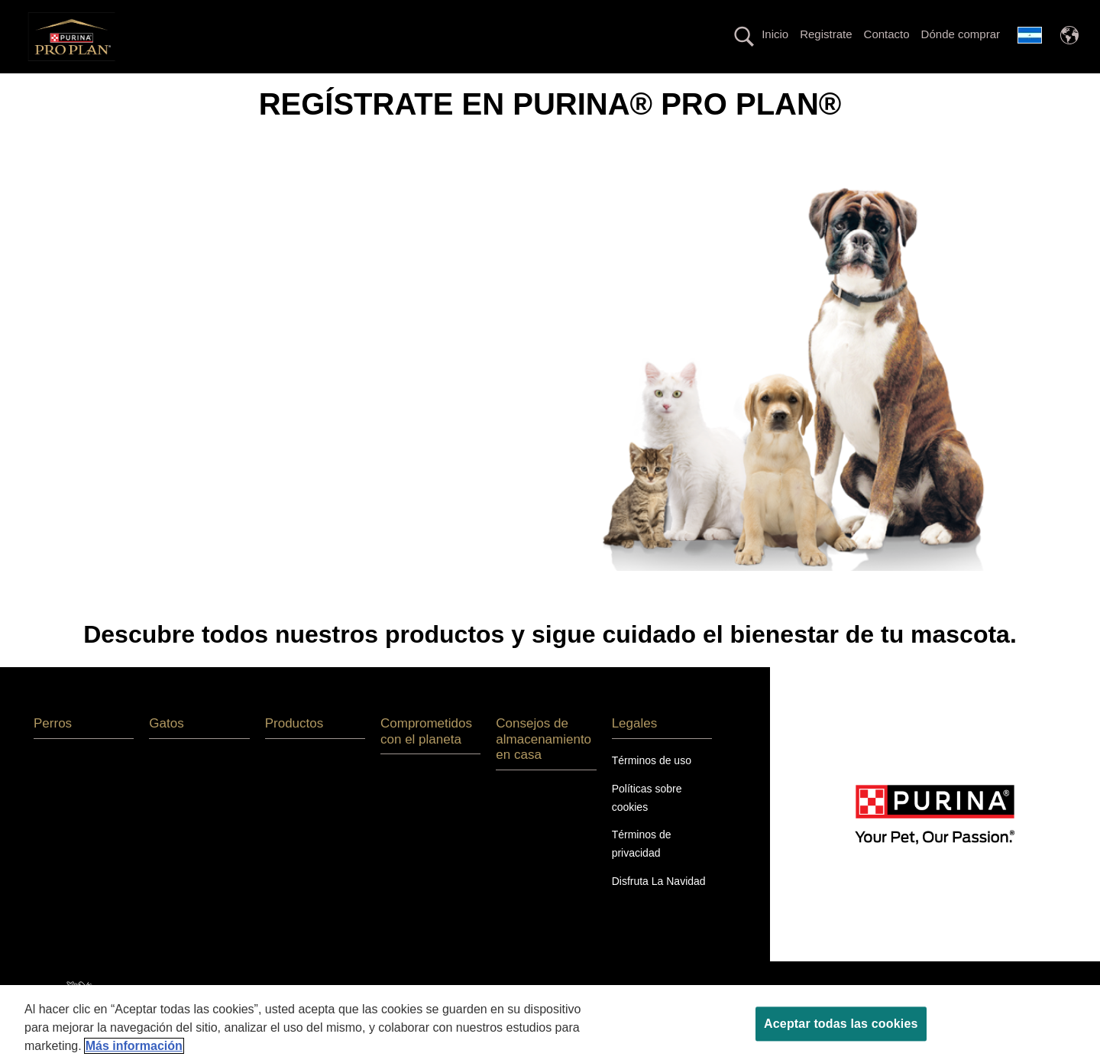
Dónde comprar (960, 34)
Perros (192, 86)
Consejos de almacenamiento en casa (543, 766)
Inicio (775, 34)
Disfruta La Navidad (659, 909)
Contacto (887, 34)
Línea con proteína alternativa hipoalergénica (561, 86)
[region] (550, 1024)
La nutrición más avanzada (360, 86)
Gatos (252, 86)
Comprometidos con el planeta (426, 758)
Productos (722, 86)
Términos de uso (651, 787)
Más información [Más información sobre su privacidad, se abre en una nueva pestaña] (134, 1045)
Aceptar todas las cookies (840, 1023)
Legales (635, 751)
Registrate (826, 34)
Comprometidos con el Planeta (851, 86)
